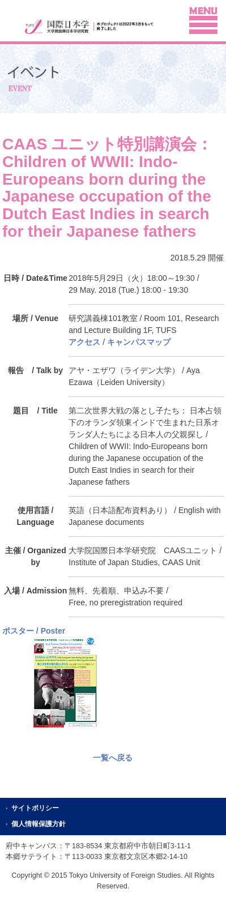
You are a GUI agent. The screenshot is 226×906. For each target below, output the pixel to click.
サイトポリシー (35, 808)
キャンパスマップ (138, 342)
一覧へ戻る (113, 757)
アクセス (84, 342)
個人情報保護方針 (38, 824)
